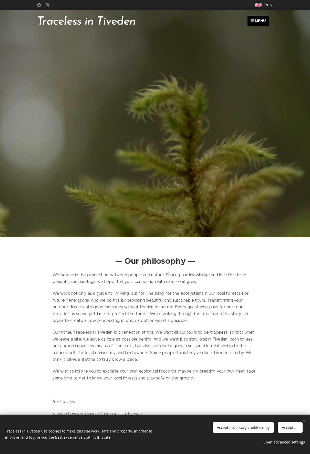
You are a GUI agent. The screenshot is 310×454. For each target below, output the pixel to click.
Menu (258, 20)
